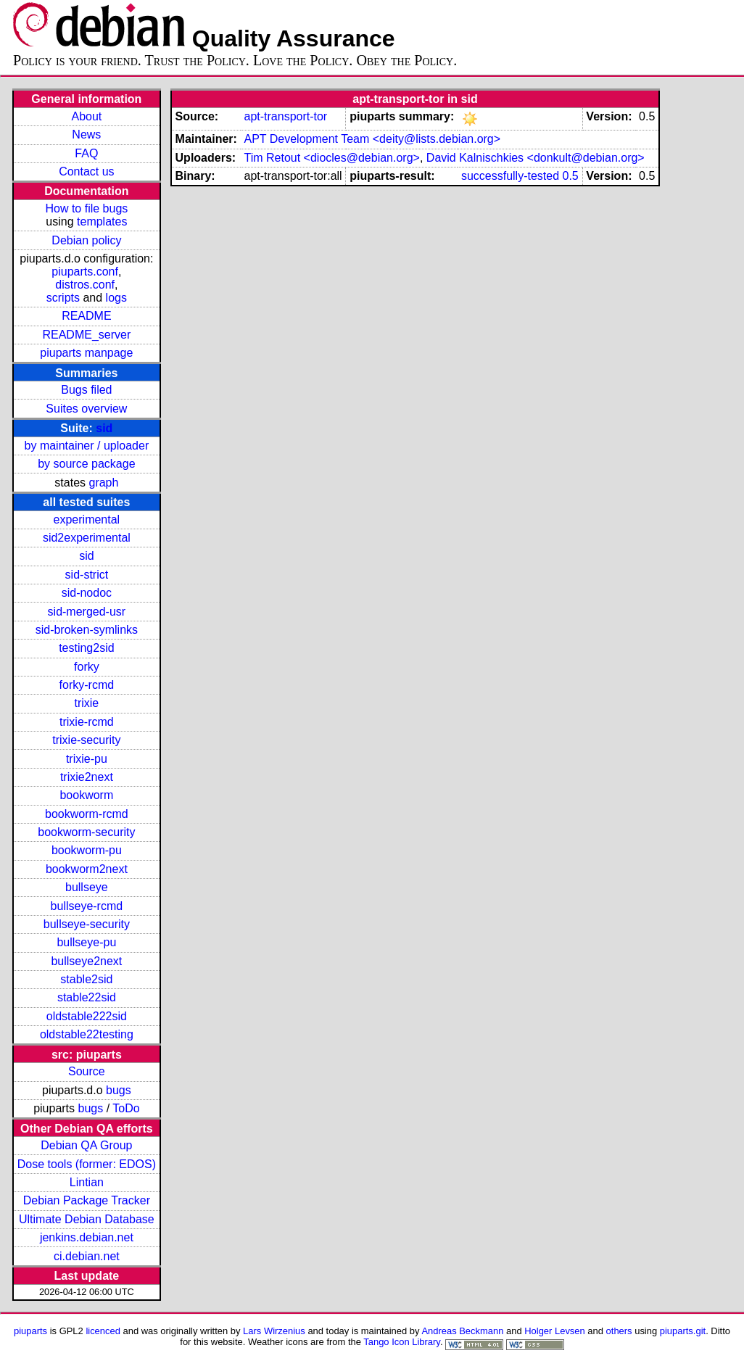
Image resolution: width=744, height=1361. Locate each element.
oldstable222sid (86, 1016)
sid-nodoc (87, 593)
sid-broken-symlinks (87, 630)
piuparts (30, 1330)
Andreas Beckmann (462, 1330)
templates (102, 221)
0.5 (571, 176)
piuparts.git (683, 1330)
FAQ (86, 153)
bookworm (86, 795)
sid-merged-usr (87, 611)
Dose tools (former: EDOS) (86, 1164)
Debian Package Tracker (86, 1200)
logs (116, 297)
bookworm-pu (86, 850)
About (86, 116)
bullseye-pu (86, 942)
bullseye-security (87, 924)
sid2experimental (87, 537)
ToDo (125, 1108)
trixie (86, 703)
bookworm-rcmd (86, 814)
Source (86, 1071)
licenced (103, 1330)
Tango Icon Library (401, 1341)
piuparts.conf (84, 271)
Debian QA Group (86, 1145)
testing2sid (87, 648)
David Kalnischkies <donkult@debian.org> (535, 158)
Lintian (87, 1182)
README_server (86, 334)
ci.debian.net (87, 1256)
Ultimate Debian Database (86, 1219)
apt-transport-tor (285, 116)
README (86, 316)
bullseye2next (86, 961)
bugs (118, 1090)
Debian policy (86, 240)
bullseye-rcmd (87, 906)
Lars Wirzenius (274, 1330)
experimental (87, 519)
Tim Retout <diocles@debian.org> (331, 158)
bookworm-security (86, 832)
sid (104, 428)
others (619, 1330)
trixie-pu (86, 759)
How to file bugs (86, 208)
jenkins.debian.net (86, 1237)
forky (86, 667)
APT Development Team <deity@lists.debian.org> (372, 139)
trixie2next (86, 777)
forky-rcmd (87, 685)
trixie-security (86, 740)
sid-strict (87, 574)
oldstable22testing (86, 1034)
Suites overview (86, 408)
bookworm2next (87, 869)
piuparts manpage (86, 353)
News (86, 134)
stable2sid (86, 979)
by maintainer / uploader (87, 445)
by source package (86, 464)
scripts (63, 297)
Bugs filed (86, 390)
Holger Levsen (554, 1330)
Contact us (86, 171)
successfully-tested (510, 176)
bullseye (86, 887)
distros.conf (85, 284)
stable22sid (86, 997)
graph (103, 482)
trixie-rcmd (86, 722)
